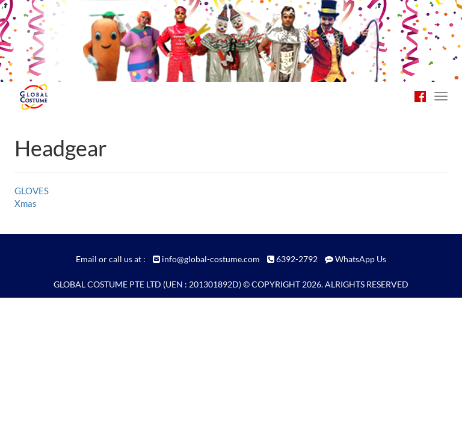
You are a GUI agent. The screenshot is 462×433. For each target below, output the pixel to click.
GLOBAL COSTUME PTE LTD (107, 284)
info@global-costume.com (211, 259)
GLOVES (31, 190)
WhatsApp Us (360, 259)
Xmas (25, 203)
